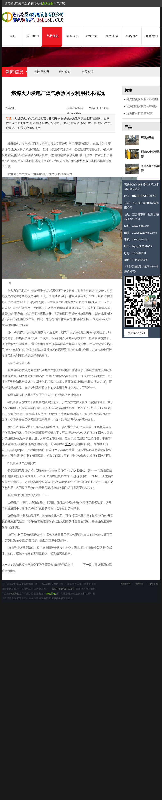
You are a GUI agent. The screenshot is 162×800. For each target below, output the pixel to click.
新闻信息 (72, 36)
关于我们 (32, 36)
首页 (13, 36)
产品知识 (87, 71)
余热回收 (48, 3)
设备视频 (92, 36)
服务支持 (112, 36)
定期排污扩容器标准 (139, 113)
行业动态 (65, 71)
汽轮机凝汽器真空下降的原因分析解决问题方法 (43, 564)
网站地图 (125, 584)
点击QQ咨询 (136, 332)
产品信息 (52, 36)
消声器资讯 (42, 71)
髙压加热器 (147, 137)
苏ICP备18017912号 (63, 588)
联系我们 (152, 36)
